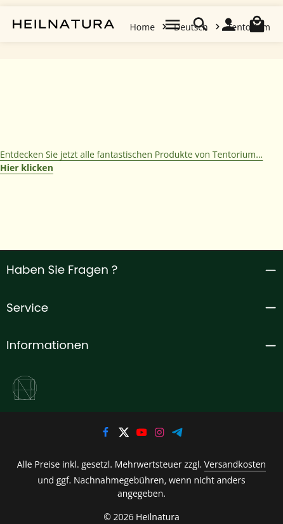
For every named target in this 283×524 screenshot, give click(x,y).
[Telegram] (178, 434)
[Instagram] (160, 434)
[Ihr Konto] (228, 24)
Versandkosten (223, 465)
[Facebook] (106, 434)
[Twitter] (124, 434)
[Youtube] (142, 434)
